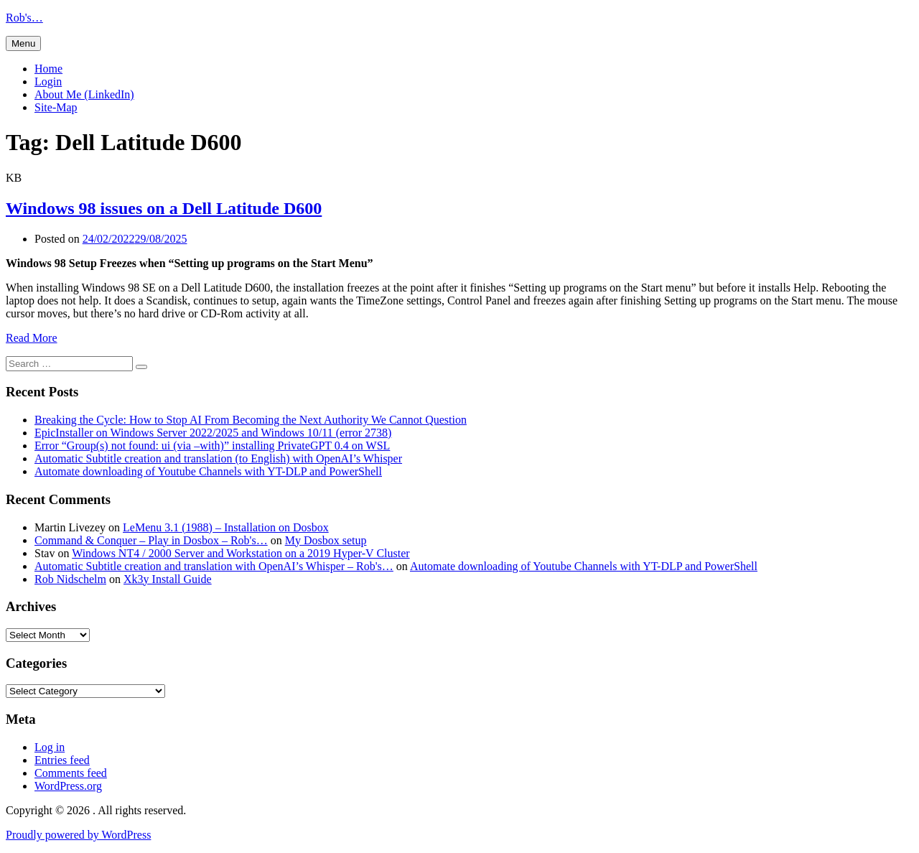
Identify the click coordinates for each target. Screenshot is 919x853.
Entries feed (62, 760)
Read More (31, 338)
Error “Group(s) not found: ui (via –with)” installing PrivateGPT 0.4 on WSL (212, 445)
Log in (49, 747)
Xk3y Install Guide (167, 579)
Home (48, 68)
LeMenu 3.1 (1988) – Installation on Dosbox (226, 527)
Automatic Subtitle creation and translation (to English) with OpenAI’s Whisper (218, 458)
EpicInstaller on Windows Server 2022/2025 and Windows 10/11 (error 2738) (212, 432)
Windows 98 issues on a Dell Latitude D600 (164, 208)
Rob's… (24, 17)
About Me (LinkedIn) (84, 94)
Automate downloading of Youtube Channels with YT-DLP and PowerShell (208, 471)
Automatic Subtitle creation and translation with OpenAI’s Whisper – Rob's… (213, 566)
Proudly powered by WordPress (78, 835)
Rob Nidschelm (70, 579)
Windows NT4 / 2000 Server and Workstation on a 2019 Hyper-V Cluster (240, 553)
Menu (23, 43)
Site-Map (56, 107)
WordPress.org (68, 786)
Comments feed (70, 773)
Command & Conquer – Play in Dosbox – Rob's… (151, 540)
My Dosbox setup (326, 540)
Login (48, 81)
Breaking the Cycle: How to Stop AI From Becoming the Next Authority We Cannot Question (250, 420)
